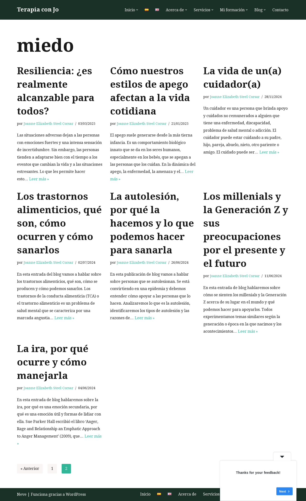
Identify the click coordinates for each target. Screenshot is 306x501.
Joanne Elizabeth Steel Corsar (48, 123)
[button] (137, 10)
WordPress (76, 494)
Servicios (211, 494)
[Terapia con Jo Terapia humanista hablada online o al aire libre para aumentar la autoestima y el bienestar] (38, 9)
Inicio (145, 494)
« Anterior (30, 468)
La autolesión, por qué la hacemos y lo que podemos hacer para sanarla (152, 223)
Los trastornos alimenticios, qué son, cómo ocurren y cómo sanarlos (59, 223)
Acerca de (187, 494)
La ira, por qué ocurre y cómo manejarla (52, 362)
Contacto (280, 10)
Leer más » (39, 179)
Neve (22, 494)
